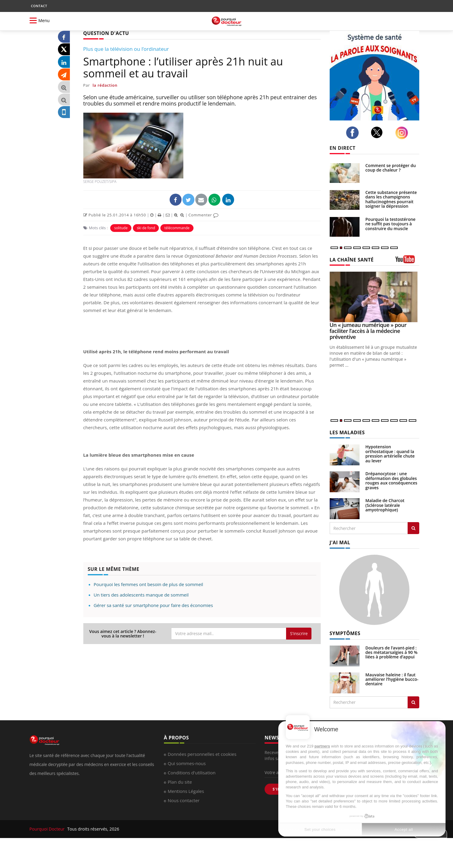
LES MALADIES (347, 432)
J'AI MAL (340, 542)
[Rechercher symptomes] (413, 702)
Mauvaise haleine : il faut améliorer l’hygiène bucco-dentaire (392, 679)
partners (322, 746)
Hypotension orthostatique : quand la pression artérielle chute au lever (390, 453)
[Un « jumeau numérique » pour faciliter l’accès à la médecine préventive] (374, 297)
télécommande (176, 227)
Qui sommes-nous (187, 763)
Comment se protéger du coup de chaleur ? (391, 168)
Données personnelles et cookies (202, 754)
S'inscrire (299, 633)
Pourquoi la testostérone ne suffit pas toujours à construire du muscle (391, 223)
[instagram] (403, 132)
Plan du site (180, 782)
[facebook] (354, 132)
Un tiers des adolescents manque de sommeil (141, 595)
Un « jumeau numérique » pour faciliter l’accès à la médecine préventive (368, 330)
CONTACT (39, 6)
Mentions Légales (186, 791)
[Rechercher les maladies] (413, 528)
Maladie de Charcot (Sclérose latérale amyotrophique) (385, 505)
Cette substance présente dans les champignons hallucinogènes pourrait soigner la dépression (391, 199)
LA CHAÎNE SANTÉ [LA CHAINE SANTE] (352, 259)
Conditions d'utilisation (192, 773)
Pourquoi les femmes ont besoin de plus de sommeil (148, 584)
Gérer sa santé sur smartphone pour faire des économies (153, 605)
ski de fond (146, 227)
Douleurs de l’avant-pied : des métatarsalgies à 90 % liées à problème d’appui (392, 652)
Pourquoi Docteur (48, 829)
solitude (121, 227)
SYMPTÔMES (345, 633)
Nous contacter (184, 800)
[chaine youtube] (407, 261)
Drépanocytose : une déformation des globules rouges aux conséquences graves (391, 480)
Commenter (203, 215)
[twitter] (378, 132)
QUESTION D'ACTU (106, 33)
